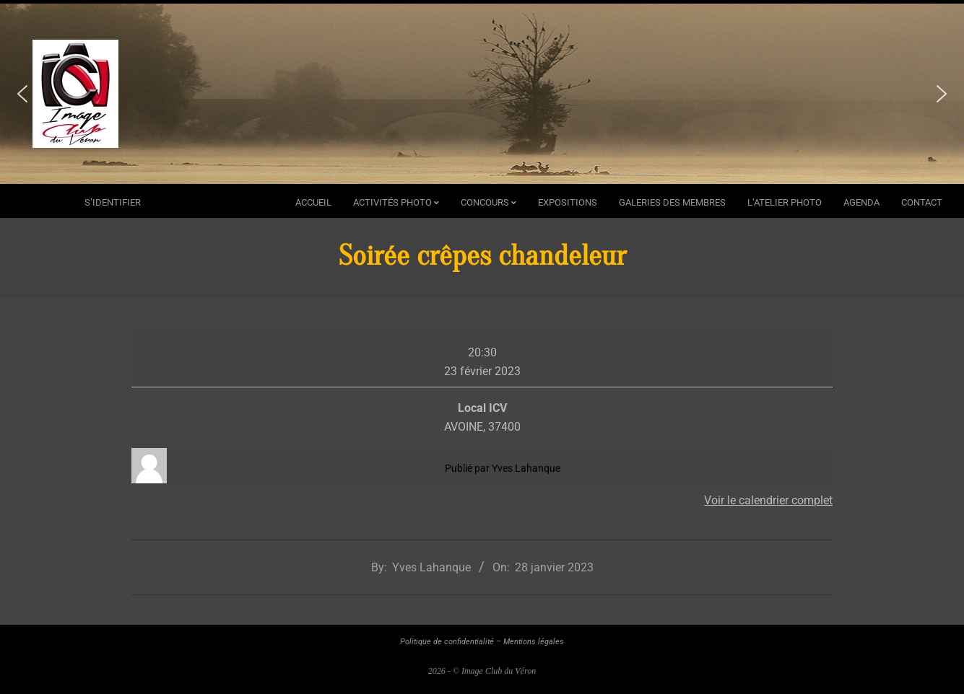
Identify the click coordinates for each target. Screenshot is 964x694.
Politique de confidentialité (447, 641)
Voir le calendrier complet (768, 500)
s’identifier (112, 202)
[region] (482, 94)
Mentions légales (533, 641)
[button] (22, 93)
